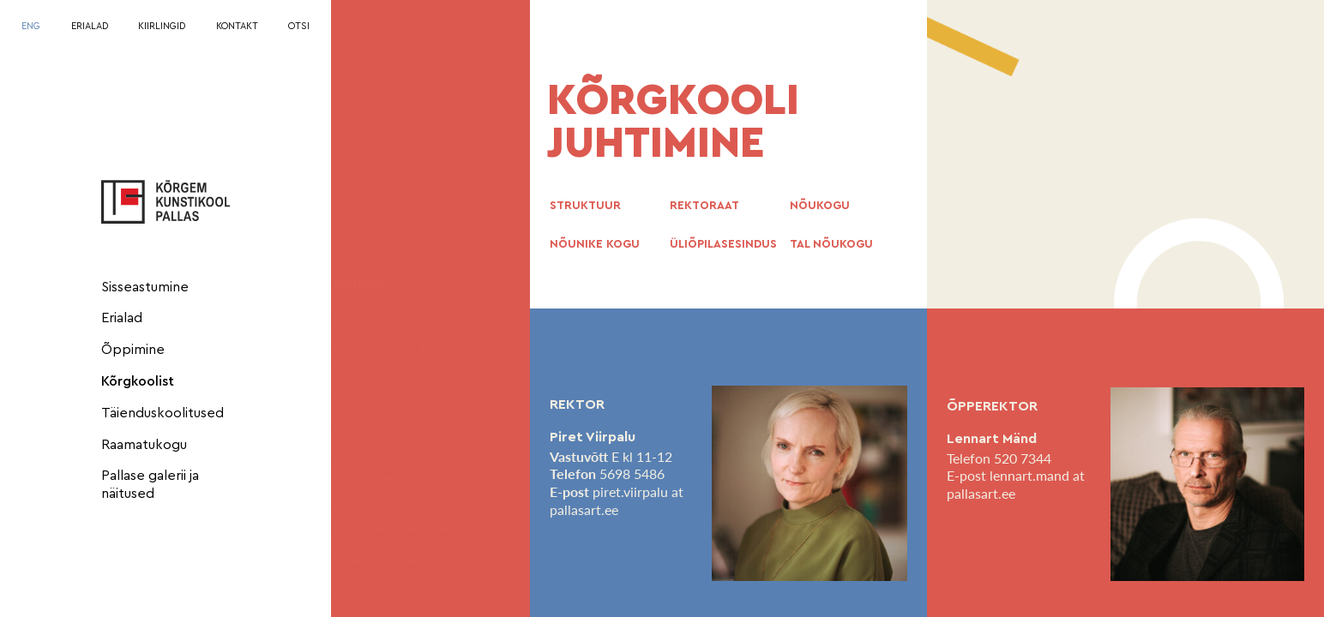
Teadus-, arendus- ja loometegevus (410, 358)
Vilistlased (380, 591)
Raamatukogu (144, 445)
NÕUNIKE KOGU (595, 244)
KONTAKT (237, 26)
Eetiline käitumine (404, 317)
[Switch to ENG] (30, 27)
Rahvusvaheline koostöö (425, 429)
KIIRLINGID (161, 26)
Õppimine (133, 349)
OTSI (299, 26)
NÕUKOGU (820, 206)
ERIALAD (89, 26)
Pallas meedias (394, 559)
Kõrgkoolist (137, 381)
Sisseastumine (145, 287)
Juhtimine (378, 285)
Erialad (121, 318)
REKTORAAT (704, 206)
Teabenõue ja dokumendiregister (409, 519)
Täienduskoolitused (162, 413)
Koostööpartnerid (405, 397)
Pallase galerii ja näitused (150, 484)
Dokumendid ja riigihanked (395, 470)
